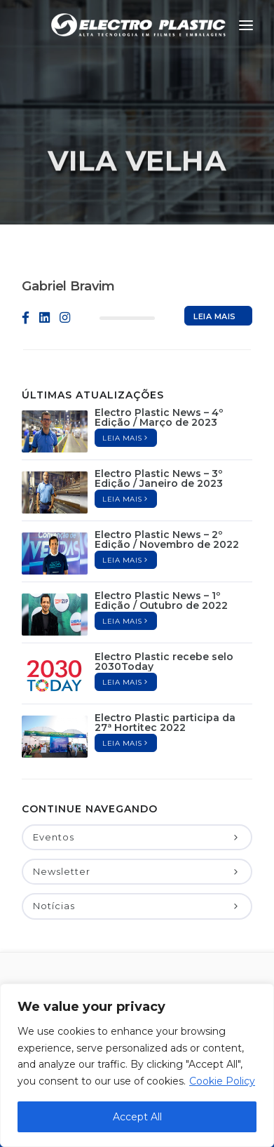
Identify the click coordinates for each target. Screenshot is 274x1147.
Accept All (137, 1117)
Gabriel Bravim (68, 286)
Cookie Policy (222, 1081)
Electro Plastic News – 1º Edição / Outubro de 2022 (161, 600)
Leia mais (214, 318)
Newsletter (137, 871)
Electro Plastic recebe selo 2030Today (164, 661)
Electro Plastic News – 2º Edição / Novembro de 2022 (167, 539)
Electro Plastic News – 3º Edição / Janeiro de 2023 (159, 478)
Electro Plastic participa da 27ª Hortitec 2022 (165, 722)
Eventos (137, 837)
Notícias (137, 905)
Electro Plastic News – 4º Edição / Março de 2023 (159, 417)
